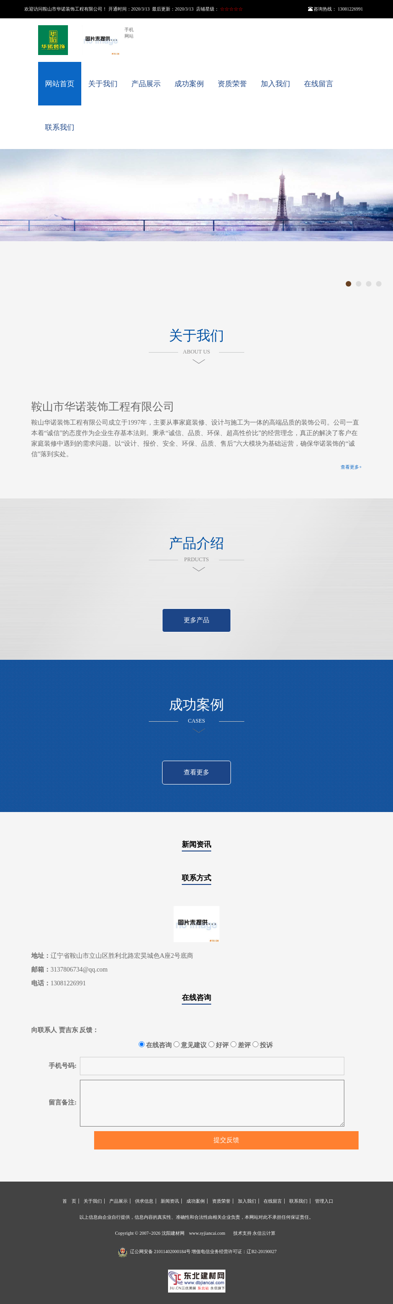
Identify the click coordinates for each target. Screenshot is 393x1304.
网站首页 (59, 84)
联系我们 (59, 127)
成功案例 (189, 84)
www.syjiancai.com (207, 1233)
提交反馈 (226, 1140)
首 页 (69, 1201)
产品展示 (146, 84)
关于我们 (103, 84)
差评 (240, 1045)
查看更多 (196, 772)
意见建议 (190, 1045)
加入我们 (275, 84)
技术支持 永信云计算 (254, 1233)
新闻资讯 (196, 844)
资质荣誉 (232, 84)
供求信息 (144, 1201)
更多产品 (196, 620)
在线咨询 (196, 997)
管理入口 (324, 1201)
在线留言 (318, 84)
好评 (218, 1045)
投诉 (263, 1045)
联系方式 (196, 878)
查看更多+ (351, 467)
